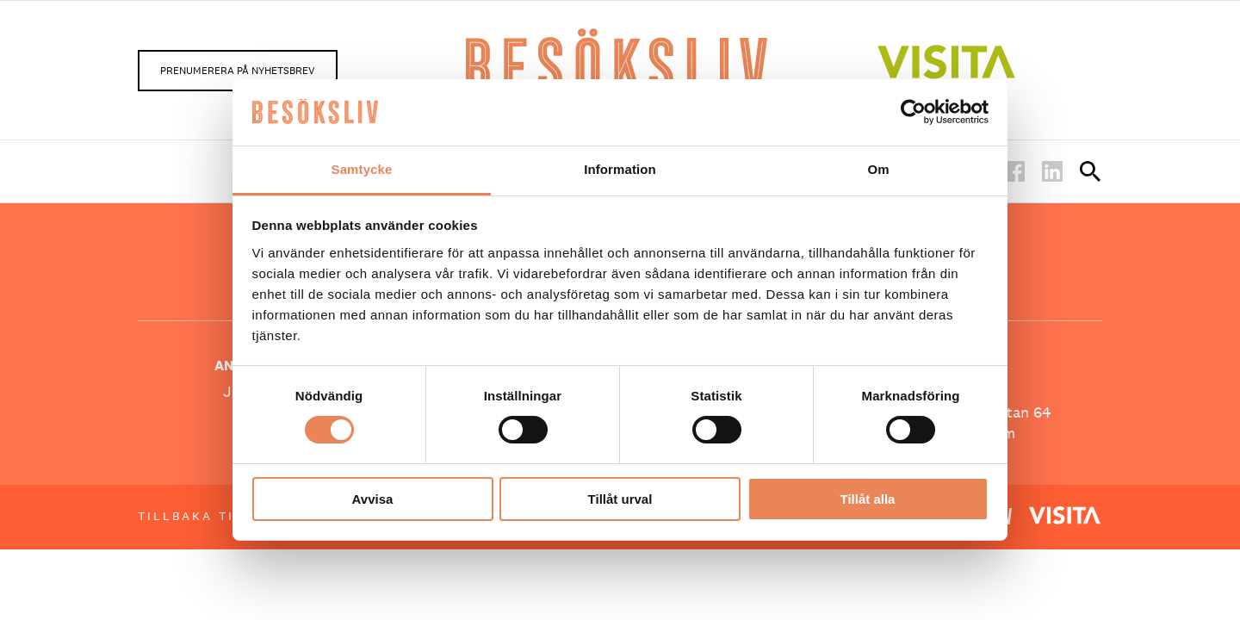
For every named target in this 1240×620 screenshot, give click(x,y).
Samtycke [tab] (362, 169)
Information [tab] (620, 169)
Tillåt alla (868, 499)
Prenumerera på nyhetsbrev (237, 71)
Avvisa (373, 499)
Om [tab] (878, 169)
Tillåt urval (620, 499)
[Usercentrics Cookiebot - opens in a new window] (913, 112)
